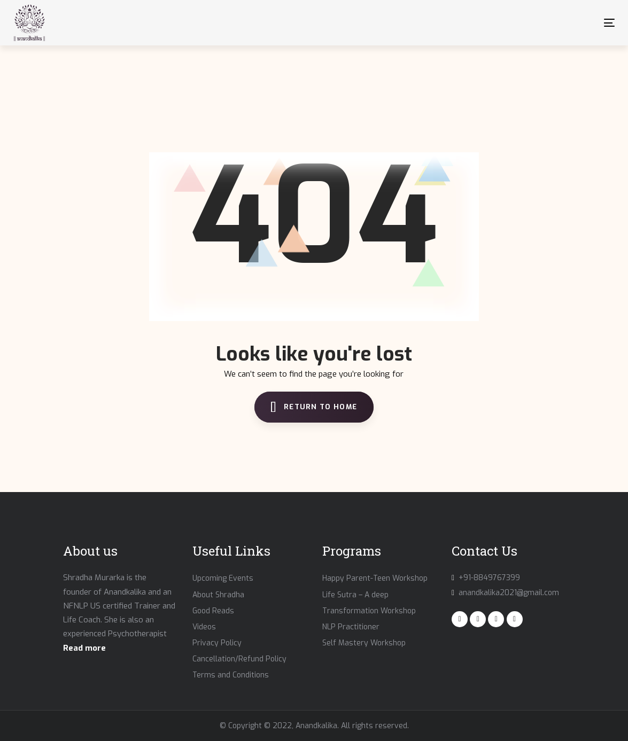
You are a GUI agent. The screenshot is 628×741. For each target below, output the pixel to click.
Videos (204, 627)
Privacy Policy (217, 643)
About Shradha (218, 595)
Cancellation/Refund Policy (239, 659)
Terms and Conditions (230, 675)
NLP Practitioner (350, 627)
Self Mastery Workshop (364, 643)
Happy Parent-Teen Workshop (375, 578)
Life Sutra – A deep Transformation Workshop (369, 603)
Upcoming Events (222, 578)
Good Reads (213, 611)
